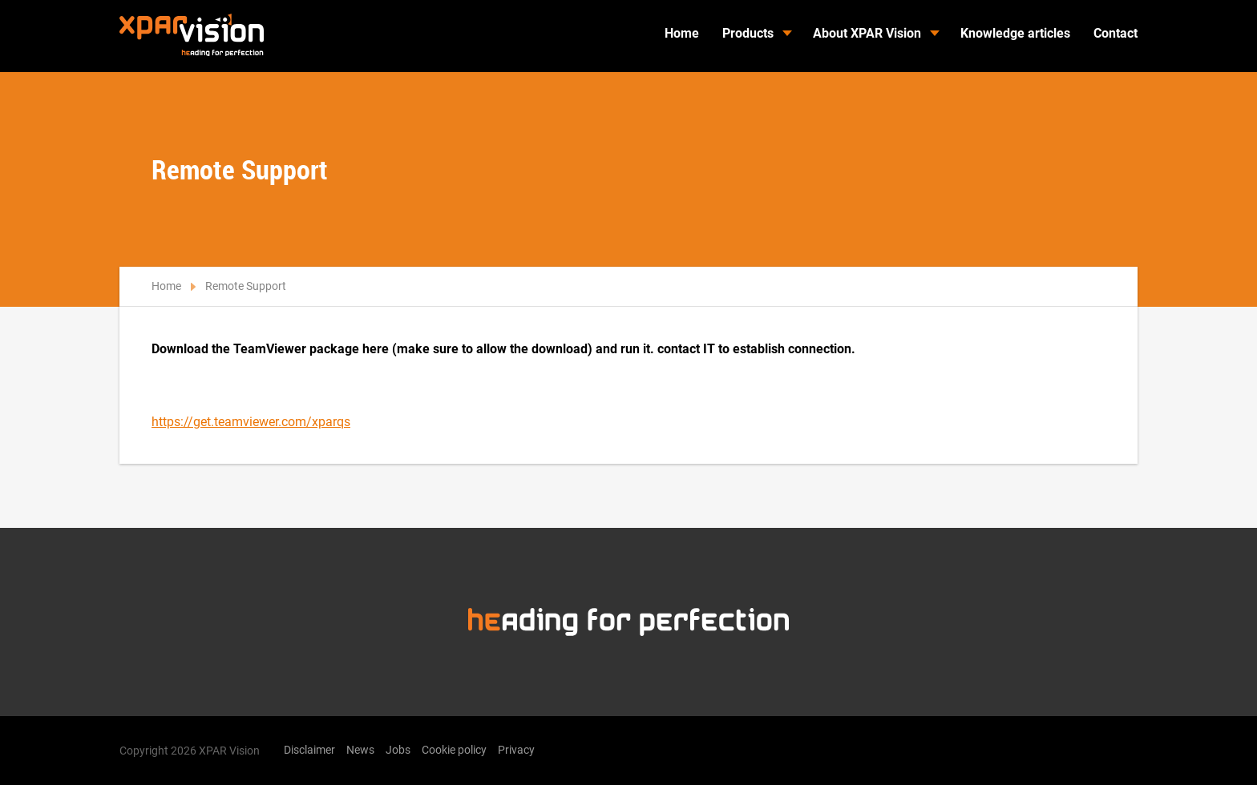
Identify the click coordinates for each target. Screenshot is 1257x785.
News (360, 749)
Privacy (516, 749)
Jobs (398, 749)
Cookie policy (454, 749)
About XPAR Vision (867, 33)
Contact (1115, 33)
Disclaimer (309, 749)
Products (748, 33)
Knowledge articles (1015, 33)
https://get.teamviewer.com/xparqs (251, 421)
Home (682, 33)
